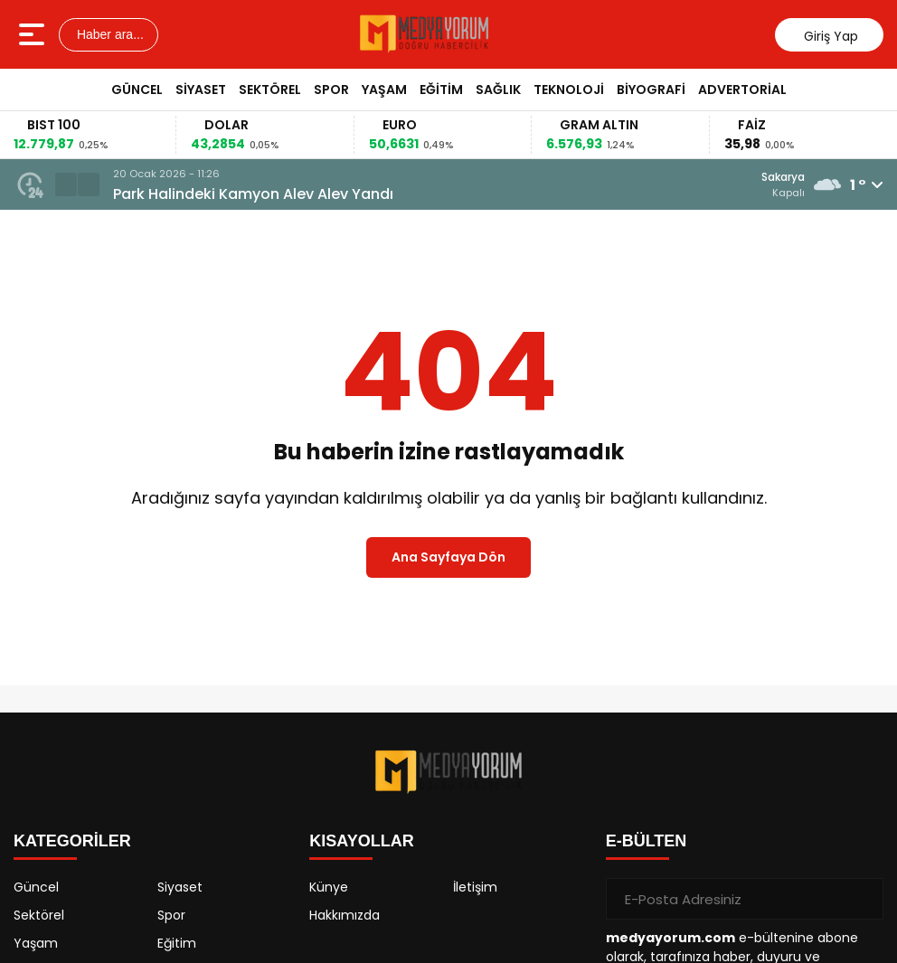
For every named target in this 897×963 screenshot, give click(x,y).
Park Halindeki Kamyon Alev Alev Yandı (253, 194)
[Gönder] (862, 899)
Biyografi (651, 89)
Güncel (137, 89)
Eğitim (441, 89)
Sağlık (498, 89)
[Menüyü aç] (34, 34)
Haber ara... (108, 34)
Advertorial (742, 89)
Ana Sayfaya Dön (448, 557)
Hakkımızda (344, 915)
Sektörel (270, 89)
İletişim (475, 887)
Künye (328, 887)
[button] (66, 184)
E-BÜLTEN (646, 841)
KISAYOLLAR (361, 841)
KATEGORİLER (72, 841)
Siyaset (200, 89)
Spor (331, 89)
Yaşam (384, 89)
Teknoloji (568, 89)
